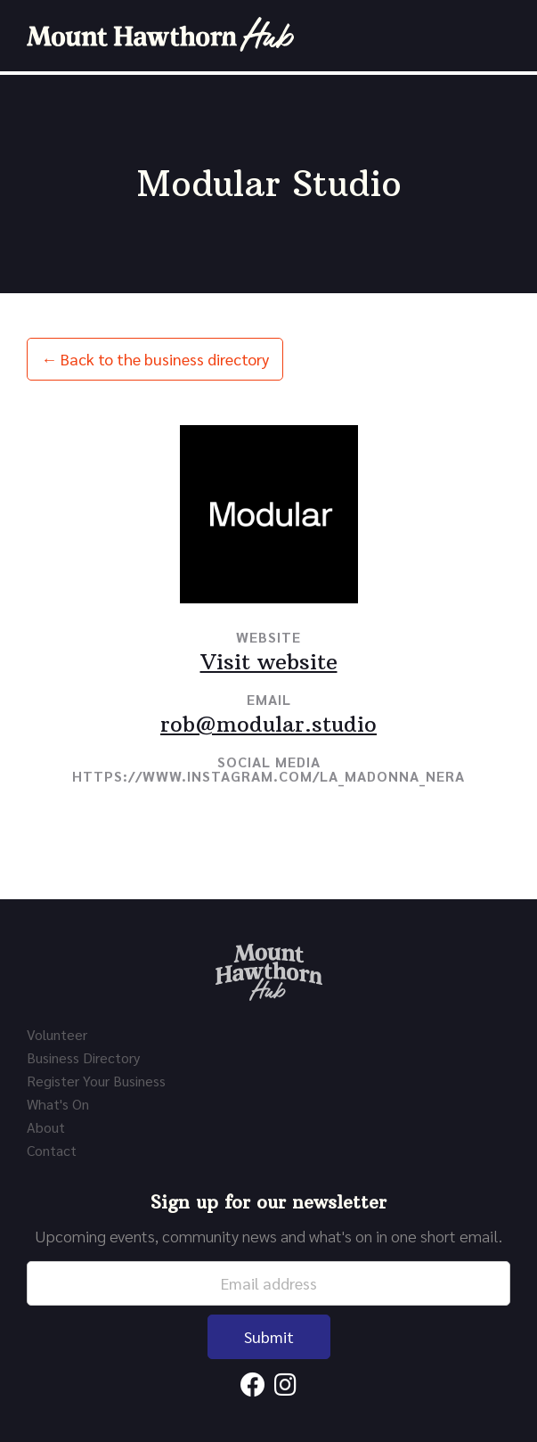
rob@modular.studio (268, 723)
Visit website (269, 661)
